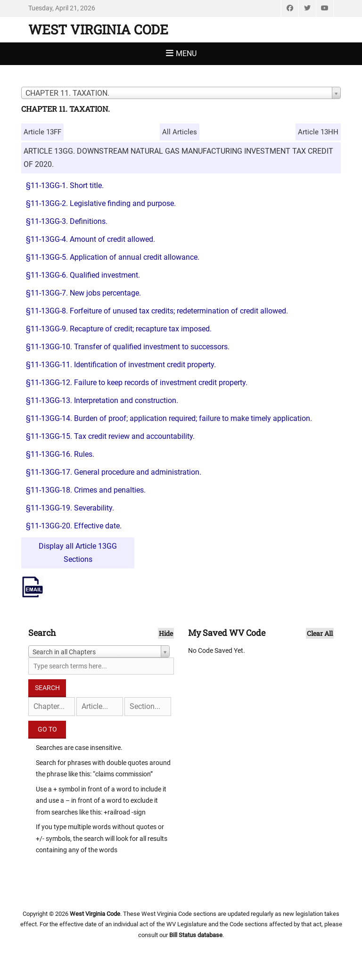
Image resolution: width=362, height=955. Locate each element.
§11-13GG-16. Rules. (60, 454)
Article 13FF (42, 132)
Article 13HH (318, 132)
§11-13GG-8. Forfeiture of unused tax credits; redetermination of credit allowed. (157, 310)
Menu (186, 53)
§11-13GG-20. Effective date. (74, 525)
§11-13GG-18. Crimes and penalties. (86, 490)
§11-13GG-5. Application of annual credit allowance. (112, 257)
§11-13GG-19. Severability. (70, 507)
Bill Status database (195, 935)
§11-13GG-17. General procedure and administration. (113, 472)
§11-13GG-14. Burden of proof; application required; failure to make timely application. (169, 418)
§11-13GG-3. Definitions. (66, 221)
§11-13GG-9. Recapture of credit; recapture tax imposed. (119, 328)
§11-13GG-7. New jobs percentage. (83, 292)
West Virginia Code (98, 29)
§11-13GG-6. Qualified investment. (83, 275)
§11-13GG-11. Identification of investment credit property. (121, 364)
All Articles (179, 132)
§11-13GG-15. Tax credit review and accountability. (110, 436)
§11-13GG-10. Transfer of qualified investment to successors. (128, 346)
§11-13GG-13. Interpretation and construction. (102, 400)
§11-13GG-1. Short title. (65, 185)
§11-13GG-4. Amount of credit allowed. (90, 239)
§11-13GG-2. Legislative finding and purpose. (101, 203)
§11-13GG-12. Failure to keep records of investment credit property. (136, 382)
